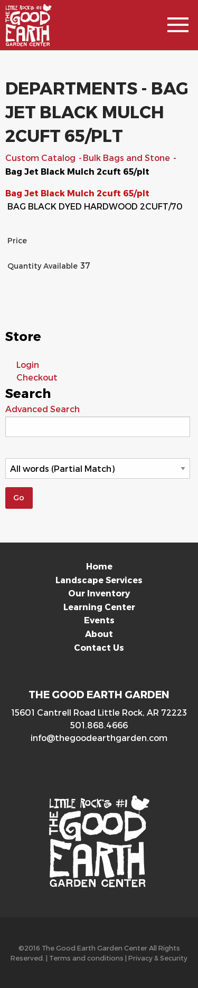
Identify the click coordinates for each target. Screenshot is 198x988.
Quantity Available (42, 265)
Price (17, 240)
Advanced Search (42, 409)
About (99, 634)
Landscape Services (99, 580)
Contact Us (99, 647)
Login (27, 364)
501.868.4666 (99, 725)
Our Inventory (99, 593)
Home (99, 566)
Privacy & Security (157, 958)
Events (99, 620)
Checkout (37, 377)
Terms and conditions (86, 958)
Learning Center (99, 607)
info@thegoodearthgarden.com (99, 738)
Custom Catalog (41, 158)
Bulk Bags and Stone (127, 158)
